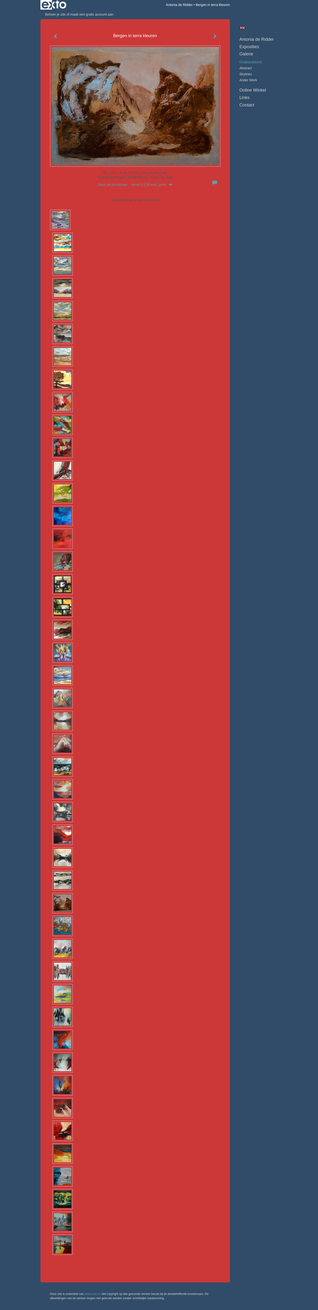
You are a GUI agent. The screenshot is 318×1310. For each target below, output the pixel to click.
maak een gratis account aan (91, 14)
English (242, 27)
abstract (246, 68)
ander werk (248, 80)
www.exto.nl (92, 1294)
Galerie (246, 54)
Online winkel (253, 90)
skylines (246, 74)
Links (245, 97)
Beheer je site (55, 14)
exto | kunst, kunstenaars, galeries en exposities (53, 5)
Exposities (249, 46)
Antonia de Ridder (179, 5)
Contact (247, 105)
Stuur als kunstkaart (135, 184)
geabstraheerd (251, 62)
